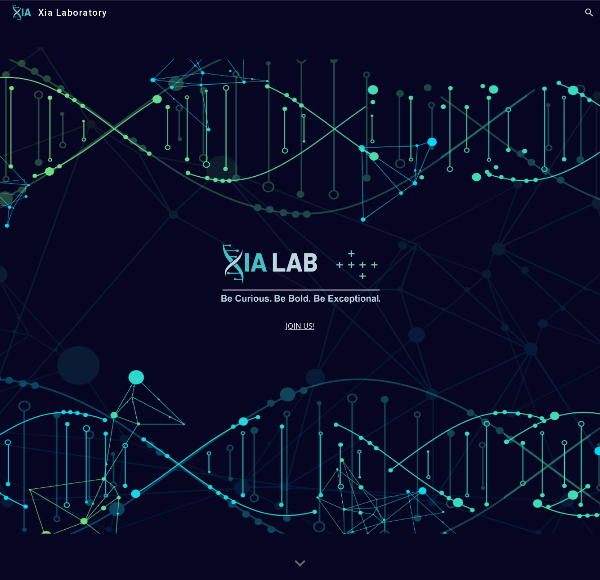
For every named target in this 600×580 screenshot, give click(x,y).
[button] (589, 12)
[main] (300, 326)
